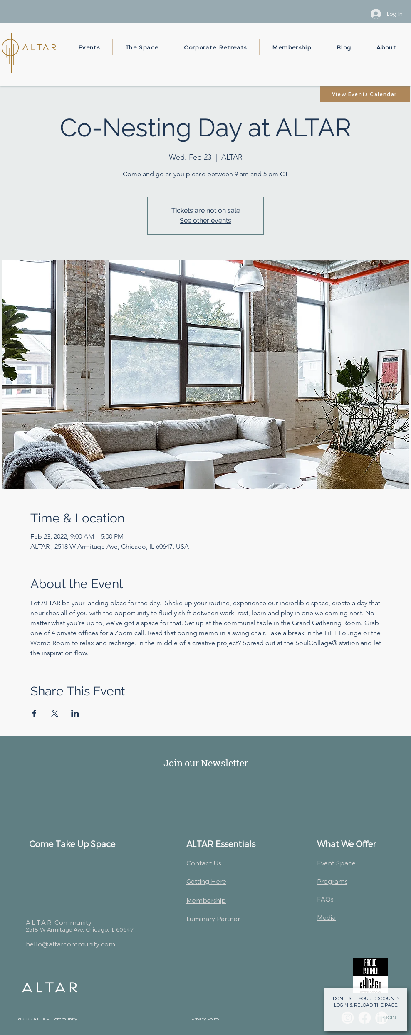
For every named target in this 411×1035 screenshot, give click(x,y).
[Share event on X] (55, 713)
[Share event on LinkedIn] (75, 713)
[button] (89, 47)
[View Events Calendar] (365, 94)
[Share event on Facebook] (34, 713)
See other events (205, 220)
